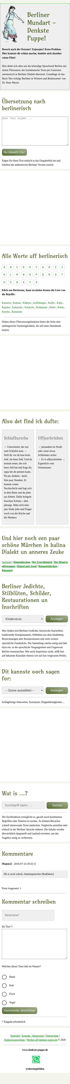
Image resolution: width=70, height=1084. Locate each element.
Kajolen (6, 313)
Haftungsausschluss (14, 1045)
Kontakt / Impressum (33, 1041)
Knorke (6, 317)
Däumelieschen (21, 567)
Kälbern (27, 308)
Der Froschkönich (42, 567)
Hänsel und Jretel (27, 571)
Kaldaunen (41, 313)
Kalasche (29, 313)
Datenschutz (52, 1041)
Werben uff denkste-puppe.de (42, 1045)
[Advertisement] (35, 213)
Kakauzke (17, 313)
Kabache (6, 308)
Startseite (7, 567)
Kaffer (51, 308)
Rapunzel (7, 576)
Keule (61, 313)
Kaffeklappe (39, 308)
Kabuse (17, 308)
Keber (52, 313)
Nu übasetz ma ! (14, 157)
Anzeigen (57, 624)
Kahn (59, 308)
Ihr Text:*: (7, 932)
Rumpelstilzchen (47, 571)
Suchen (57, 810)
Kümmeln (17, 317)
